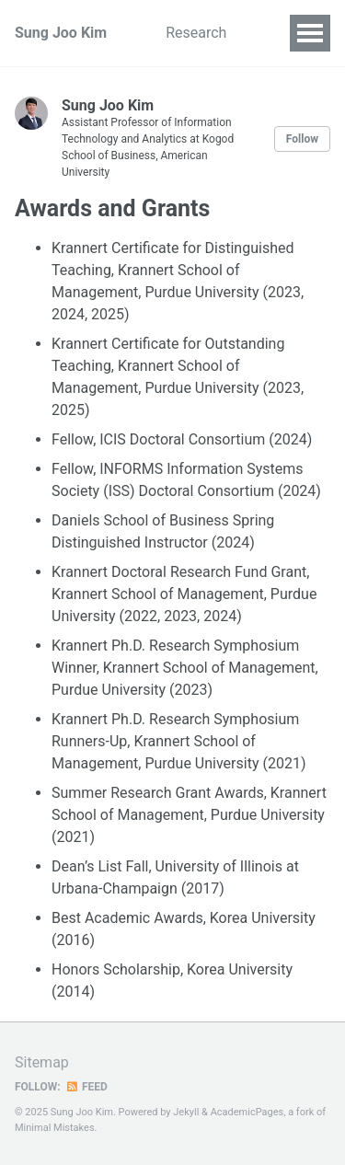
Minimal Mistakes (55, 1128)
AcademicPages (247, 1112)
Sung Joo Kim (61, 32)
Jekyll (186, 1112)
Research (196, 32)
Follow (302, 139)
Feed (86, 1086)
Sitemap (42, 1062)
